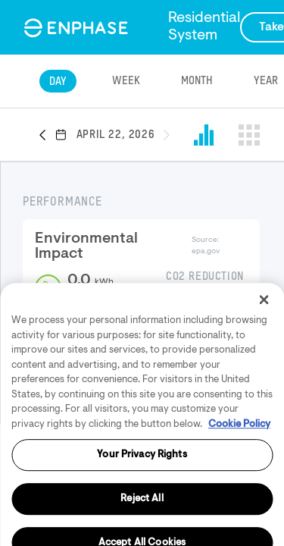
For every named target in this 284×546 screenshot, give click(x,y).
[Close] (263, 337)
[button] (47, 136)
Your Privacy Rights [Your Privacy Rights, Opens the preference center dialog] (141, 492)
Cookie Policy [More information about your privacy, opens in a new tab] (239, 462)
